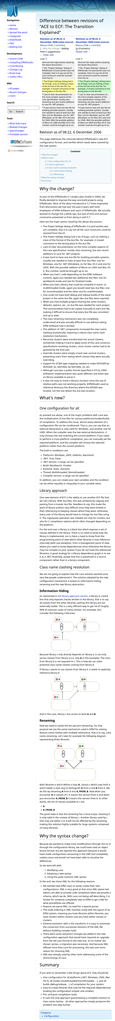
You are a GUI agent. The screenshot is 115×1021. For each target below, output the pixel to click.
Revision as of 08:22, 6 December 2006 (52, 40)
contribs (59, 45)
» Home (12, 25)
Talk (51, 45)
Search (11, 102)
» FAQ (11, 43)
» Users (12, 95)
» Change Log (15, 69)
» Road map (14, 73)
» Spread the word (17, 32)
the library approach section (73, 596)
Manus (43, 45)
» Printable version (18, 134)
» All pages (13, 88)
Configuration (51, 1016)
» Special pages (16, 130)
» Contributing (15, 66)
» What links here (17, 123)
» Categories (14, 36)
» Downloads (14, 39)
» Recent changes (17, 92)
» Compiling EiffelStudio (20, 62)
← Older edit (47, 54)
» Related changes (17, 127)
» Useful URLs (15, 76)
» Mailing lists (15, 46)
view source (65, 42)
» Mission (13, 28)
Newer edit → (83, 51)
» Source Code (15, 58)
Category (46, 1012)
